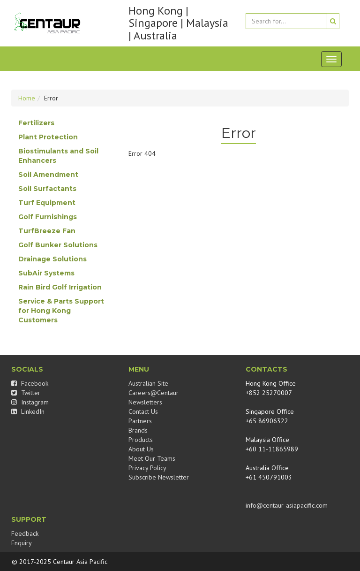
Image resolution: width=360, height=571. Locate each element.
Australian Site (148, 383)
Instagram (30, 402)
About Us (141, 449)
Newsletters (145, 402)
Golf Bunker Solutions (58, 245)
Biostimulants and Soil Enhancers (58, 156)
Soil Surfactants (47, 188)
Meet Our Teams (151, 458)
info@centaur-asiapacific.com (287, 505)
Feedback (24, 533)
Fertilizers (36, 123)
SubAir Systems (46, 273)
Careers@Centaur (153, 392)
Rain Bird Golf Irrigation (60, 287)
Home (26, 98)
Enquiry (21, 543)
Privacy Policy (147, 468)
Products (140, 439)
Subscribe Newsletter (158, 477)
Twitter (25, 392)
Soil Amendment (48, 174)
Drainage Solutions (52, 259)
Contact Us (143, 411)
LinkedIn (28, 411)
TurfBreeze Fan (46, 231)
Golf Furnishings (47, 217)
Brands (138, 430)
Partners (140, 421)
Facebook (29, 383)
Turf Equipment (46, 202)
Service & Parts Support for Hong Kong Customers (61, 310)
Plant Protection (48, 137)
